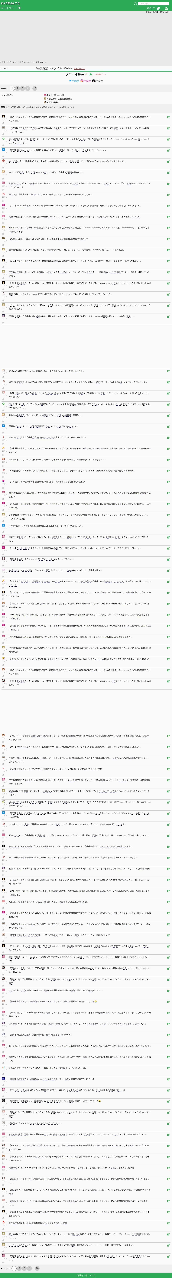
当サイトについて (86, 1275)
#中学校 (32, 107)
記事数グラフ (100, 74)
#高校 (19, 107)
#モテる (57, 107)
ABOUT (150, 8)
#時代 (44, 107)
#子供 (25, 107)
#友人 (38, 107)
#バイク (71, 107)
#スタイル (56, 68)
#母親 (13, 107)
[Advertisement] (86, 37)
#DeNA (67, 68)
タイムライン (79, 69)
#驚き (64, 107)
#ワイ (50, 107)
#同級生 (74, 81)
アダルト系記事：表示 (157, 12)
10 (34, 88)
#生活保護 (42, 68)
